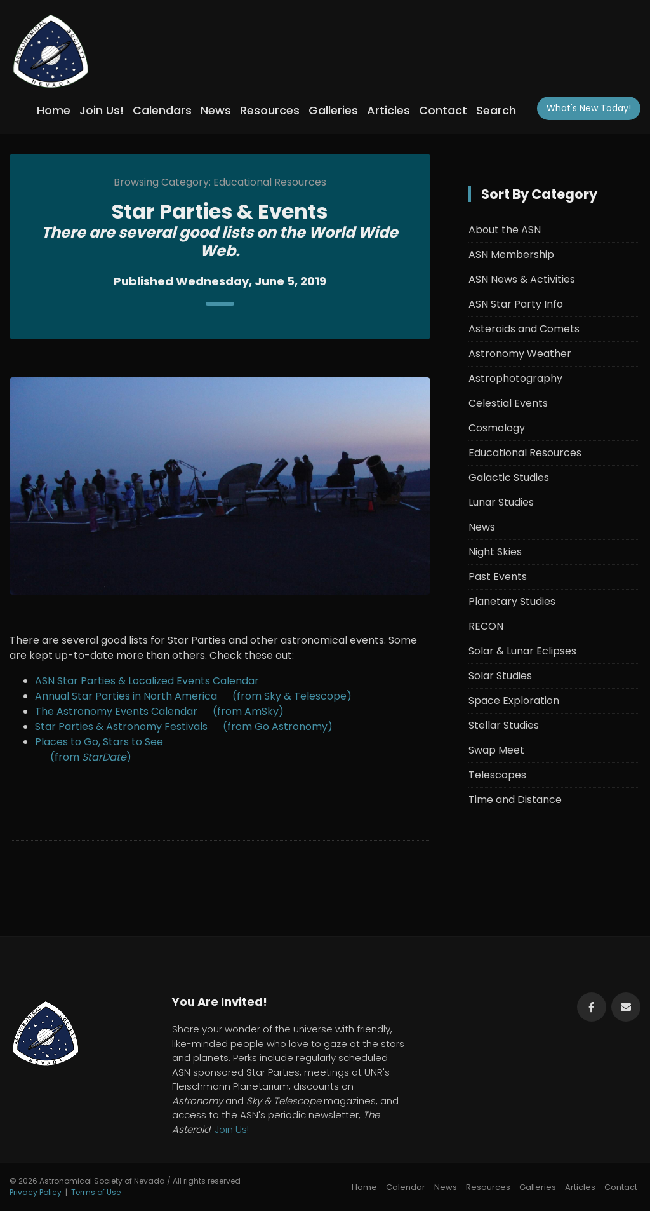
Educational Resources (524, 452)
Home (53, 110)
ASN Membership (511, 254)
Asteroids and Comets (524, 328)
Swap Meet (496, 750)
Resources (270, 110)
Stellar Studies (503, 725)
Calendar (405, 1187)
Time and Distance (515, 799)
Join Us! (101, 110)
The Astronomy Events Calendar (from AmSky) (159, 711)
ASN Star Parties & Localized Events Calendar (147, 680)
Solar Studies (500, 675)
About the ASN (504, 229)
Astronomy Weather (519, 353)
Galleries (333, 110)
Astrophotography (515, 378)
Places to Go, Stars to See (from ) (99, 749)
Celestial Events (508, 403)
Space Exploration (513, 700)
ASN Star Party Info (515, 304)
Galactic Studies (508, 477)
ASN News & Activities (521, 279)
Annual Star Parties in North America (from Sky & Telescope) (193, 696)
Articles (388, 110)
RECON (485, 626)
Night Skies (495, 552)
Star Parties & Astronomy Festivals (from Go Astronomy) (184, 726)
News (216, 110)
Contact (443, 110)
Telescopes (497, 775)
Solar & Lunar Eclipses (522, 651)
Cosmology (496, 428)
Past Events (497, 576)
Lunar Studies (501, 502)
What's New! (589, 108)
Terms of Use (96, 1192)
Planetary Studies (511, 601)
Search (496, 110)
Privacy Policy (36, 1192)
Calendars (162, 110)
